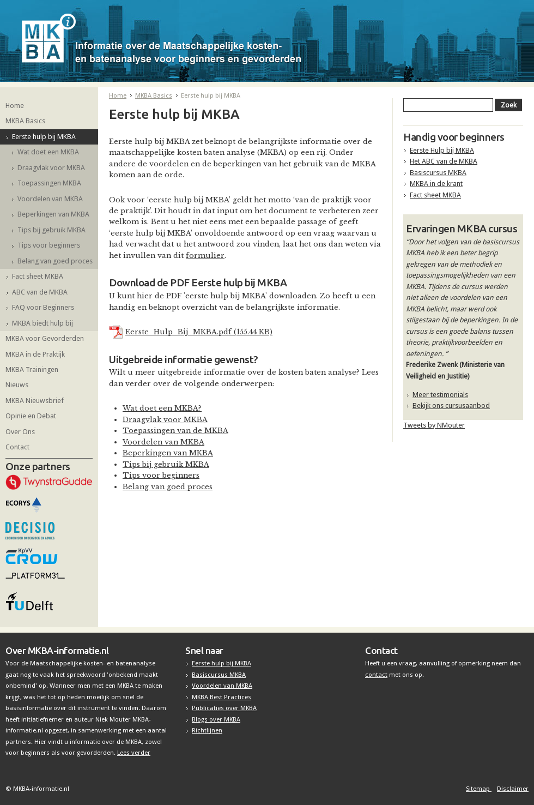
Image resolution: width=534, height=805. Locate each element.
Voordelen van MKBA (50, 199)
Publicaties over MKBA (224, 708)
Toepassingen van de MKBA (175, 430)
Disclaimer (513, 788)
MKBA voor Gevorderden (44, 338)
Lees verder (133, 752)
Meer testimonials (440, 395)
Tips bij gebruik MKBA (51, 230)
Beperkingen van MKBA (53, 214)
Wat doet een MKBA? (162, 408)
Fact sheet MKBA (37, 276)
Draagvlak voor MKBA (51, 168)
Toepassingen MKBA (49, 183)
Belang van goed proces (55, 261)
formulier (205, 255)
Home (14, 105)
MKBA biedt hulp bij (42, 323)
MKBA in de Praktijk (35, 354)
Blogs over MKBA (216, 719)
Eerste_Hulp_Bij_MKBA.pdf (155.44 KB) (198, 332)
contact (376, 674)
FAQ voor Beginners (43, 307)
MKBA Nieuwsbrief (34, 401)
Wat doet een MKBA (48, 152)
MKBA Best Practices (221, 697)
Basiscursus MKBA (438, 173)
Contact (17, 447)
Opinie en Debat (30, 416)
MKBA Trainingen (31, 369)
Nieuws (16, 385)
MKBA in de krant (436, 183)
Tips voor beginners (48, 245)
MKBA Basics (25, 121)
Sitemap (478, 788)
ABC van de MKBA (40, 292)
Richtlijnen (207, 730)
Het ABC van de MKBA (443, 161)
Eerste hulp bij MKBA (44, 137)
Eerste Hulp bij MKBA (442, 150)
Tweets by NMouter (434, 425)
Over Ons (20, 432)
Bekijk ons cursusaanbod (451, 405)
